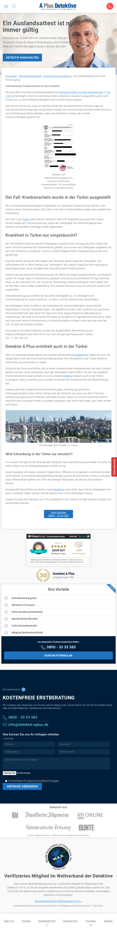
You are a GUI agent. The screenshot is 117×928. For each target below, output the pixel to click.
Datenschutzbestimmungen (43, 780)
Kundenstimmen (46, 922)
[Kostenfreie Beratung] (110, 6)
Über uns (9, 920)
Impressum (90, 922)
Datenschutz (70, 920)
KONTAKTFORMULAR (58, 655)
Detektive (58, 489)
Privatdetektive (79, 354)
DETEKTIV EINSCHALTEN (22, 57)
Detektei (67, 375)
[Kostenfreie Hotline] (58, 647)
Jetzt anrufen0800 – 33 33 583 (58, 514)
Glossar (108, 920)
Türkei (25, 219)
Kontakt (26, 920)
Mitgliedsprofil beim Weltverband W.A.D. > (58, 901)
